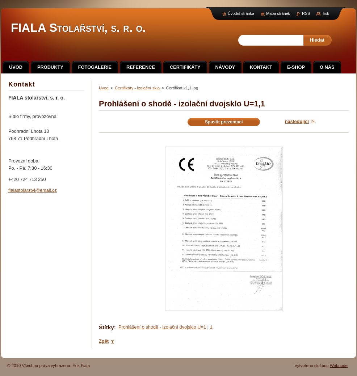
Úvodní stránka (241, 13)
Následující (297, 121)
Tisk (325, 13)
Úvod (104, 88)
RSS (306, 13)
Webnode (339, 365)
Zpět (104, 341)
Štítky (106, 327)
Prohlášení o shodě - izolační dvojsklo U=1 (162, 327)
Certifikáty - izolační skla (137, 88)
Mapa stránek (278, 13)
